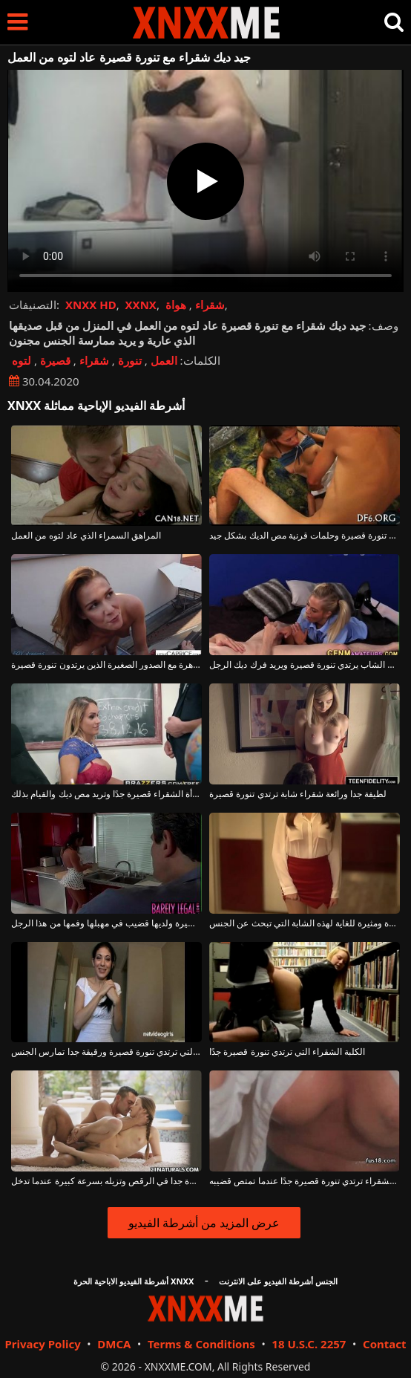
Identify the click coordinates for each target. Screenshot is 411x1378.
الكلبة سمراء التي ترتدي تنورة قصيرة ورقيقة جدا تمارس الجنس (106, 1052)
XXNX (141, 304)
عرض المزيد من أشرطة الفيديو (204, 1223)
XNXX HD (90, 304)
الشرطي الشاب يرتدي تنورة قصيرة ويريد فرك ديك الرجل (304, 665)
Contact (385, 1343)
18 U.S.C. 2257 (309, 1343)
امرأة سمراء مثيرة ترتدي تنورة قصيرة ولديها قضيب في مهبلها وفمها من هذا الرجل (106, 923)
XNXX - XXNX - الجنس (206, 22)
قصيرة (55, 360)
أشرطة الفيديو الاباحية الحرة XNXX (133, 1281)
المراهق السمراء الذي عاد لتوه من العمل (86, 536)
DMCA (114, 1343)
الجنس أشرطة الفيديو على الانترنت (278, 1281)
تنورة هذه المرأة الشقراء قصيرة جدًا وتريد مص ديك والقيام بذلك (106, 794)
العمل (164, 360)
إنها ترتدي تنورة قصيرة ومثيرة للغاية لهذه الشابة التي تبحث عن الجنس (304, 923)
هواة (175, 304)
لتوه (21, 360)
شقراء (210, 304)
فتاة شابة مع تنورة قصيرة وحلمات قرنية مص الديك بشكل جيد (304, 536)
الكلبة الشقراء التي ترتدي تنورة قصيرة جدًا (287, 1052)
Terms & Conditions (201, 1343)
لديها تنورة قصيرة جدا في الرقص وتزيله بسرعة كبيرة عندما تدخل (106, 1181)
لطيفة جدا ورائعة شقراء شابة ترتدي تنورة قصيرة (298, 794)
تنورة (130, 360)
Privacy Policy (42, 1343)
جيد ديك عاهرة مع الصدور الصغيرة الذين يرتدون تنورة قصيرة (106, 665)
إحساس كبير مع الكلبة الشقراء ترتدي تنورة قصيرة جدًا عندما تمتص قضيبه (304, 1181)
